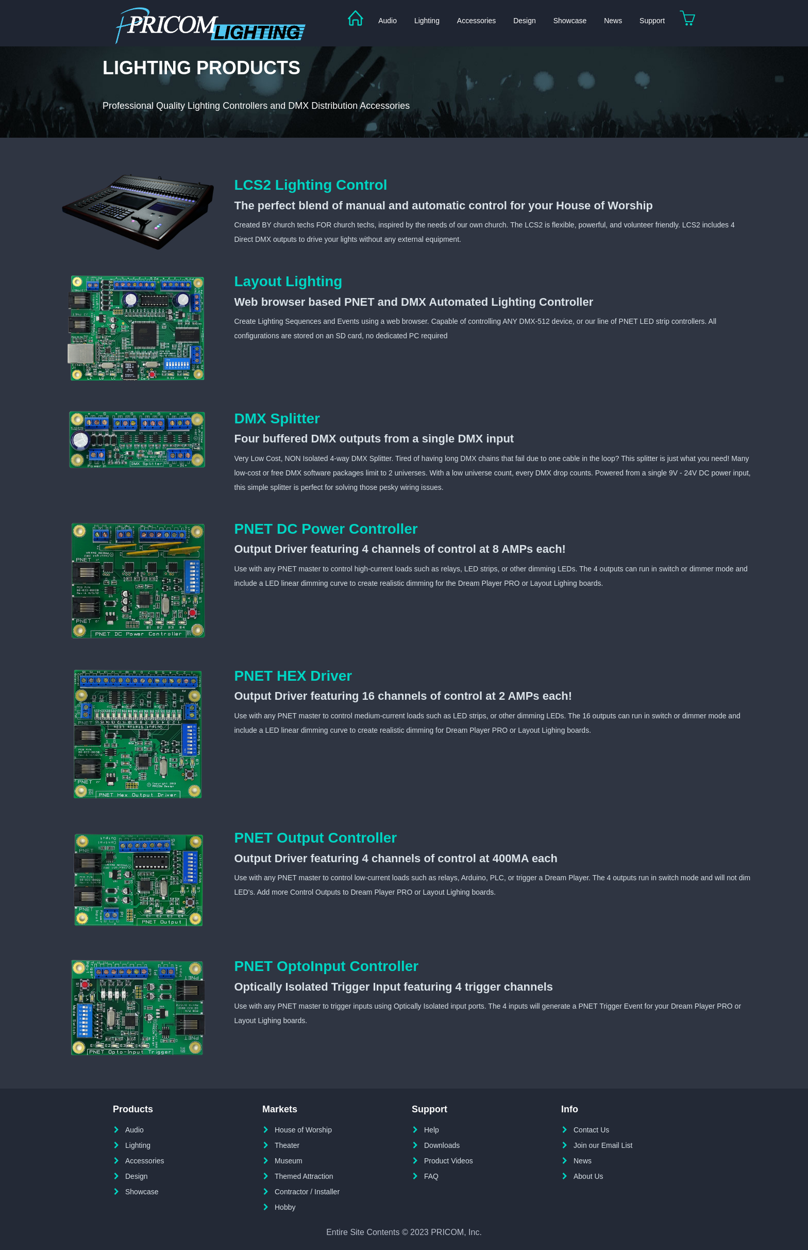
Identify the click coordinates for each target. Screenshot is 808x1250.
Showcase (570, 21)
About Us (588, 1176)
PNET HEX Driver (293, 676)
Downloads (442, 1145)
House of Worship (303, 1130)
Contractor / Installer (307, 1192)
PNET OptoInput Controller (326, 966)
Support (652, 21)
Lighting (427, 21)
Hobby (285, 1207)
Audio (387, 21)
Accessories (476, 21)
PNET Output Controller (315, 838)
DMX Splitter (277, 418)
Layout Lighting (288, 281)
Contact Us (591, 1130)
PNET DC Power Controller (326, 529)
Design (524, 21)
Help (431, 1130)
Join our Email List (603, 1145)
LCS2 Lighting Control (311, 185)
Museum (288, 1161)
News (613, 21)
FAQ (431, 1176)
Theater (287, 1145)
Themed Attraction (304, 1176)
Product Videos (448, 1161)
